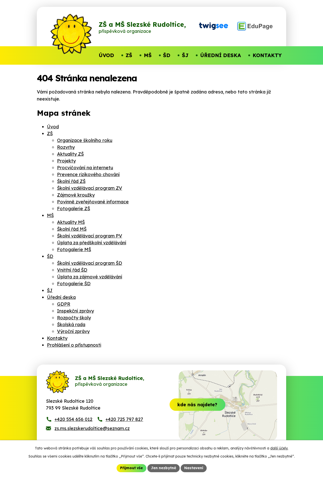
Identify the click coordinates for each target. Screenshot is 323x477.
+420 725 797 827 (124, 419)
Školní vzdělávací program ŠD (89, 263)
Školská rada (71, 324)
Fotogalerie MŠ (74, 249)
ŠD (50, 256)
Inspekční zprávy (75, 311)
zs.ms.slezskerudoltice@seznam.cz (92, 428)
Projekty (66, 161)
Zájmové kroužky (76, 195)
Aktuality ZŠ (70, 154)
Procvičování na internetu (85, 168)
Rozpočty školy (74, 318)
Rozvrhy (66, 147)
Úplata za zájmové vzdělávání (89, 277)
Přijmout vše (131, 468)
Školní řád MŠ (72, 229)
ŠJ (49, 290)
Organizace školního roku (84, 140)
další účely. (279, 448)
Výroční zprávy (73, 331)
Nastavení (193, 468)
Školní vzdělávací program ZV (89, 188)
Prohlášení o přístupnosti (74, 345)
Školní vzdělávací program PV (89, 236)
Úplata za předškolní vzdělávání (91, 243)
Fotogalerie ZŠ (73, 208)
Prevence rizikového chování (88, 174)
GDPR (63, 304)
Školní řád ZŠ (71, 181)
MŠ (50, 215)
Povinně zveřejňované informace (93, 202)
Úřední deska (61, 297)
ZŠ (50, 133)
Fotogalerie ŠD (74, 284)
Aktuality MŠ (71, 222)
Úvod (53, 127)
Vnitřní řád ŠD (72, 270)
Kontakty (57, 338)
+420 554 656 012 (73, 419)
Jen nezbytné (163, 468)
